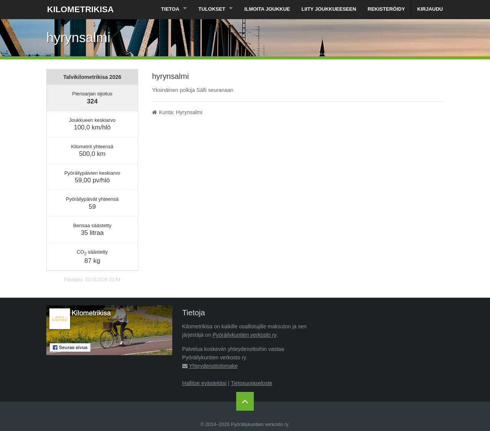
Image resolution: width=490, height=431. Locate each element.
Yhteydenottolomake (213, 366)
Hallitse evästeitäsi (204, 383)
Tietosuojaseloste (251, 383)
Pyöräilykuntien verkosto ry (244, 335)
